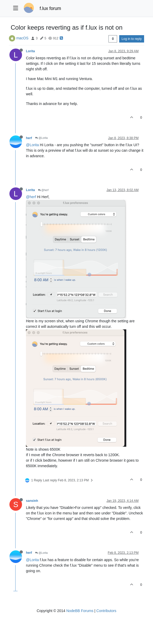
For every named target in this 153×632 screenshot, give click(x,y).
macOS (22, 38)
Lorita (30, 51)
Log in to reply (132, 39)
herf (29, 138)
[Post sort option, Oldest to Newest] (112, 39)
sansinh (32, 501)
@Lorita (41, 137)
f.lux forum (50, 8)
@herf (43, 190)
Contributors (106, 611)
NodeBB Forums (79, 611)
